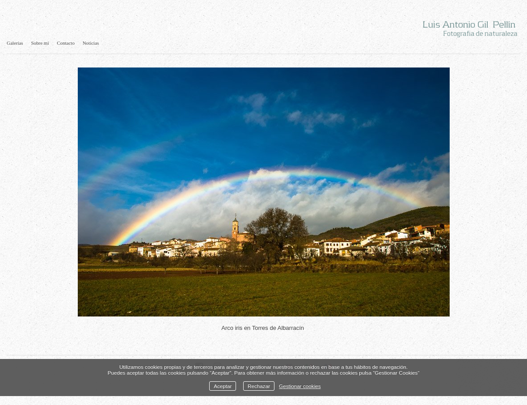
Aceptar (223, 386)
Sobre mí (40, 43)
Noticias (91, 43)
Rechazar (259, 386)
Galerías (15, 43)
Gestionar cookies (300, 386)
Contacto (66, 43)
